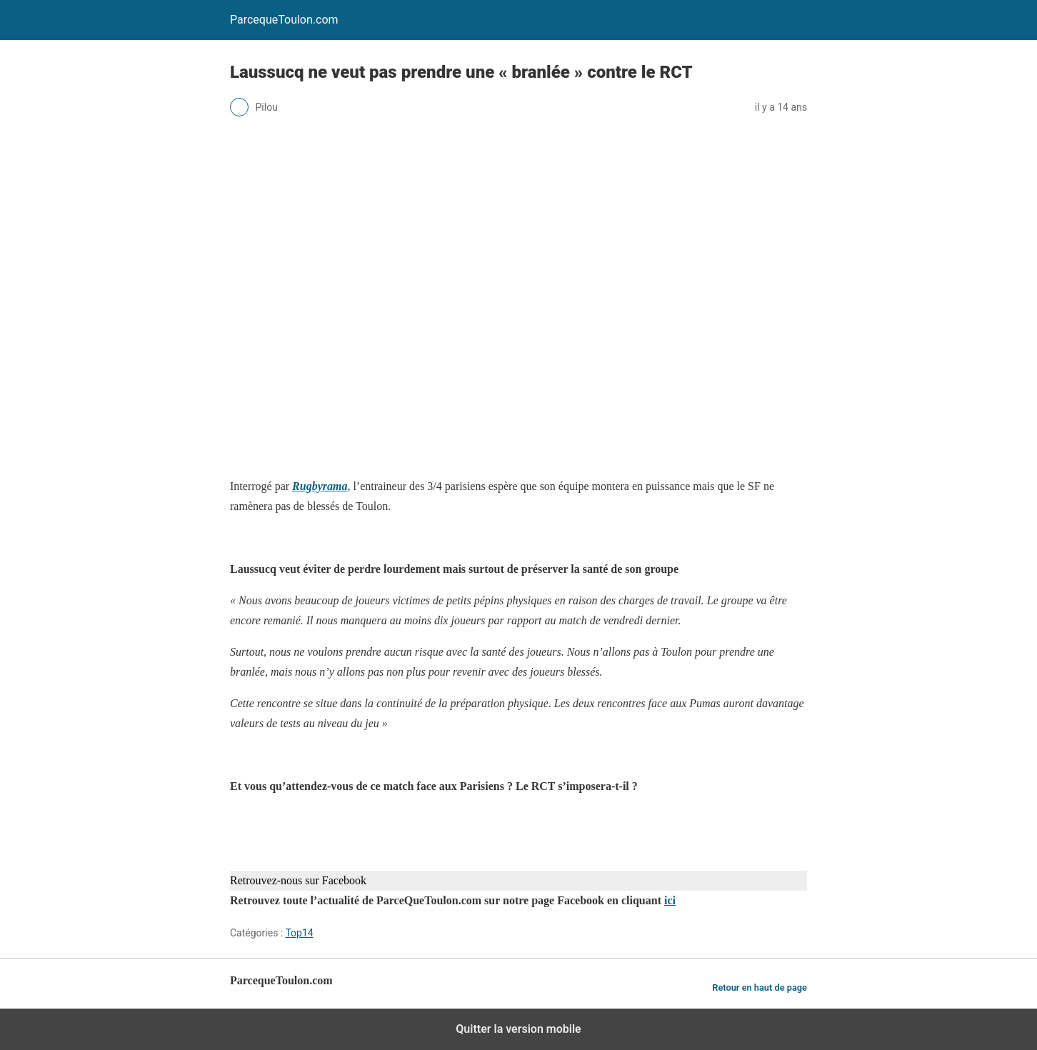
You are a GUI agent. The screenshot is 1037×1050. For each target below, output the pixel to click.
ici (670, 900)
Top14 (299, 933)
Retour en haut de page (759, 987)
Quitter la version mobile (518, 1029)
